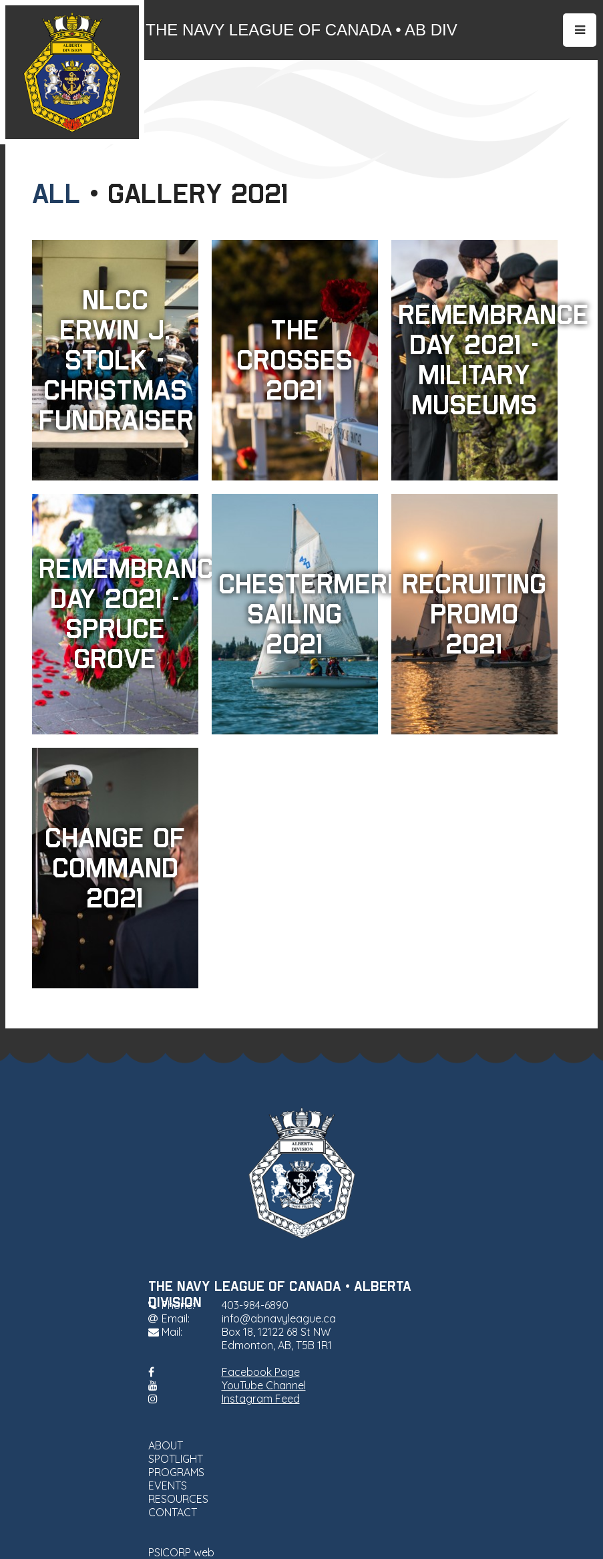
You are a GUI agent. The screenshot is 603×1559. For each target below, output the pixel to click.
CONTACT (172, 1512)
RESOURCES (178, 1499)
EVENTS (167, 1485)
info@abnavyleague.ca (279, 1318)
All (56, 193)
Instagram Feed (261, 1398)
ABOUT (165, 1445)
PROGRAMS (176, 1472)
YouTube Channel (264, 1385)
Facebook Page (261, 1372)
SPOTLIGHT (175, 1458)
